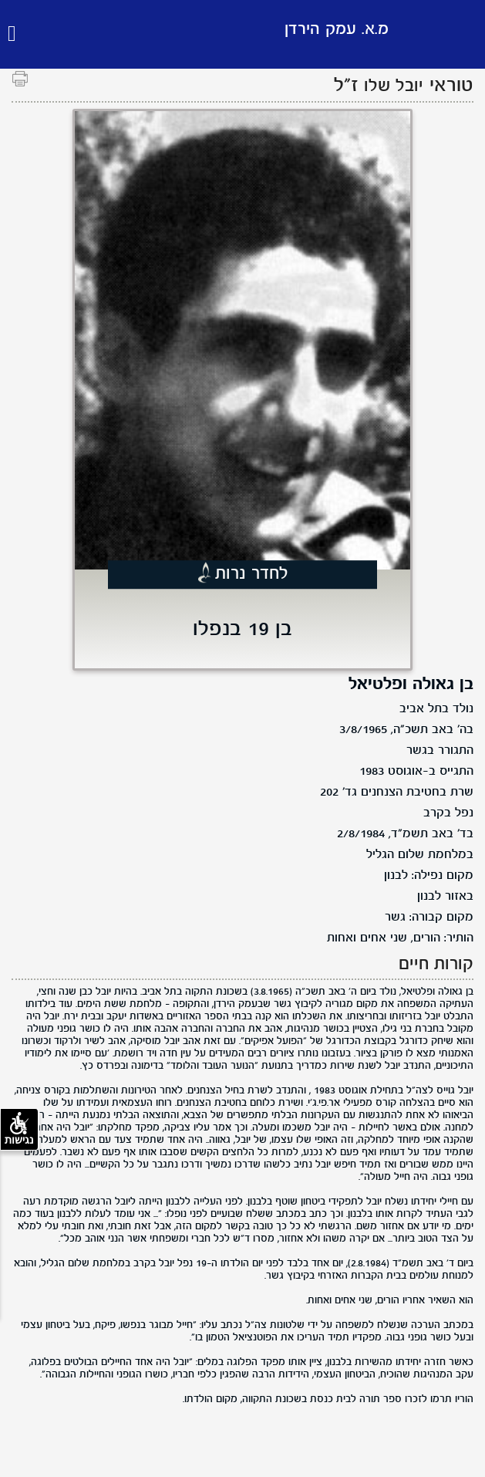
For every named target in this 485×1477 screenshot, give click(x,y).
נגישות (19, 1129)
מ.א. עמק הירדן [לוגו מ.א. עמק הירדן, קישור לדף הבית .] (337, 30)
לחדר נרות (251, 574)
